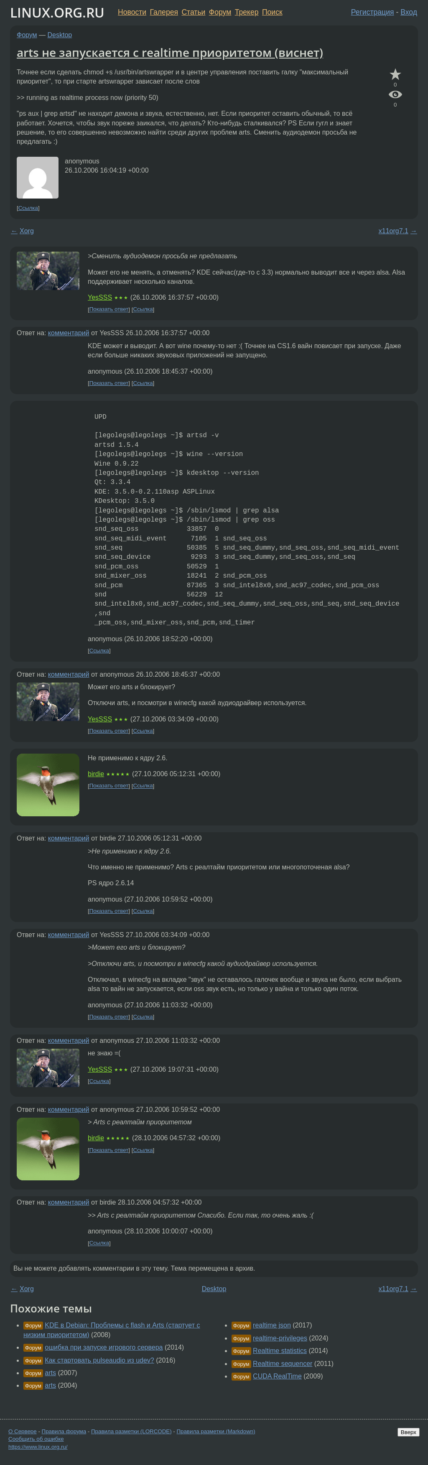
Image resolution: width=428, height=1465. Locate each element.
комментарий (68, 332)
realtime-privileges (280, 1338)
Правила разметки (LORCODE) (131, 1431)
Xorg (27, 230)
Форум (220, 12)
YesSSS (100, 297)
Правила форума (64, 1431)
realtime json (272, 1325)
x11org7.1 (393, 230)
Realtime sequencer (282, 1363)
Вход (408, 12)
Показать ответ (109, 309)
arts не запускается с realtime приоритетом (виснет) (170, 52)
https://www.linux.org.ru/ (37, 1447)
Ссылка (28, 208)
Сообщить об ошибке (36, 1439)
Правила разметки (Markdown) (215, 1431)
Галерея (164, 12)
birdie (96, 773)
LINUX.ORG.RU (57, 12)
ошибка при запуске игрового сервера (104, 1347)
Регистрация (372, 12)
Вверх (408, 1432)
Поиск (272, 12)
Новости (132, 12)
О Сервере (22, 1431)
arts (50, 1372)
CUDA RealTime (277, 1376)
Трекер (247, 12)
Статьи (193, 12)
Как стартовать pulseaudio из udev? (99, 1360)
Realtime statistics (280, 1350)
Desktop (60, 34)
